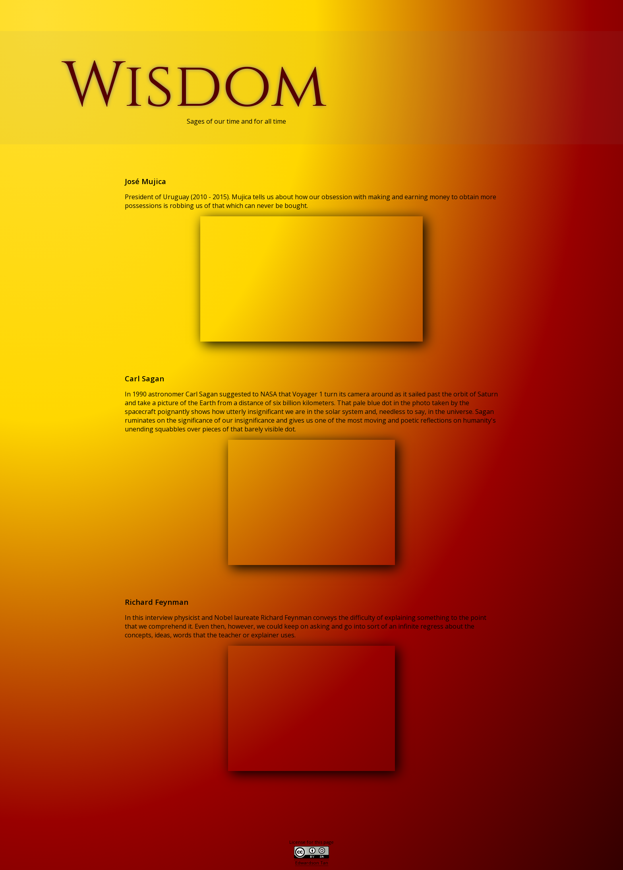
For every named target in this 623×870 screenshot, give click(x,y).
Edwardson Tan (311, 863)
